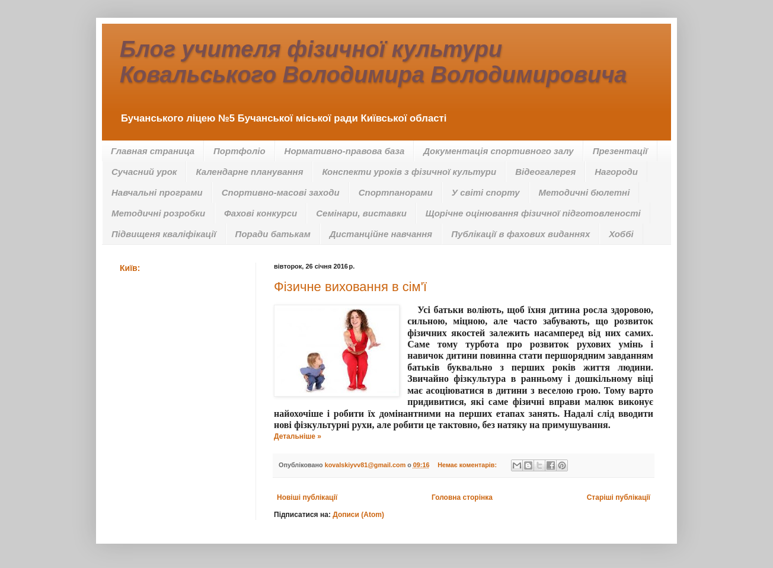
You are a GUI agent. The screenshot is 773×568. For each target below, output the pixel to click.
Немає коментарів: (468, 464)
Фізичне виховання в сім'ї (350, 286)
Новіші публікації (307, 497)
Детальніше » (297, 436)
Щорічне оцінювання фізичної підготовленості (533, 213)
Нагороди (616, 172)
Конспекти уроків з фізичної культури (409, 172)
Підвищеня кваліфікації (163, 234)
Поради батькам (273, 234)
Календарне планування (249, 172)
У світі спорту (486, 192)
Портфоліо (239, 151)
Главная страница (152, 151)
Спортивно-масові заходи (281, 192)
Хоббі (621, 234)
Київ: (130, 268)
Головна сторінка (462, 497)
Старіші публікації (618, 497)
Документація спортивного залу (498, 151)
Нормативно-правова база (345, 151)
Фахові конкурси (260, 213)
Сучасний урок (144, 172)
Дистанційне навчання (381, 234)
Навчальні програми (157, 192)
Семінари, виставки (361, 213)
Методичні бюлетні (584, 192)
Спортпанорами (396, 192)
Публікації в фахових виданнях (520, 234)
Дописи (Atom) (358, 514)
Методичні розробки (158, 213)
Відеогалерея (545, 172)
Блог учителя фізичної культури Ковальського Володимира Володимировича (373, 62)
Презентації (620, 151)
